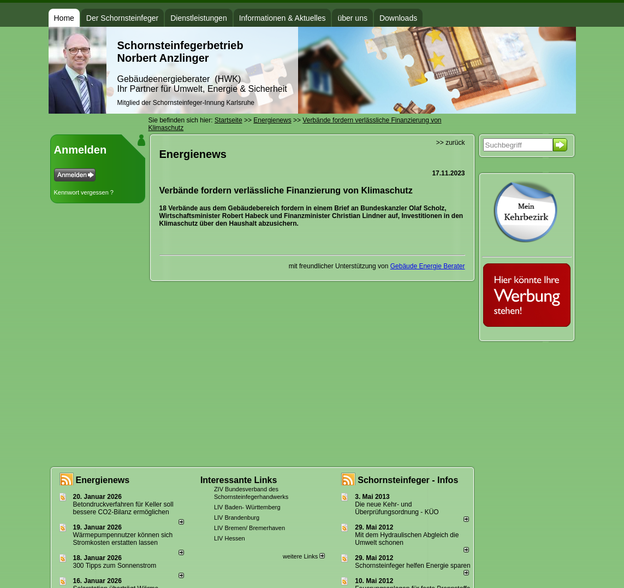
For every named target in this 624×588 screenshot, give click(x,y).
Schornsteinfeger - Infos (408, 480)
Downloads (398, 18)
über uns (352, 18)
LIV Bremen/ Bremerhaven (249, 528)
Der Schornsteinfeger (122, 18)
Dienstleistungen (198, 18)
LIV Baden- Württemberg (247, 507)
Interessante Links (238, 480)
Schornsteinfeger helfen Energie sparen (412, 565)
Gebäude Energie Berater (427, 266)
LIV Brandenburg (236, 517)
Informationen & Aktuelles (282, 18)
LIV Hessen (229, 538)
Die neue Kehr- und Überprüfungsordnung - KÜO (396, 508)
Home (64, 18)
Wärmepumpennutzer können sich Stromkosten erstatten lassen (123, 538)
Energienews (103, 480)
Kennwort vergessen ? (84, 192)
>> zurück (450, 142)
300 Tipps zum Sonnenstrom (115, 565)
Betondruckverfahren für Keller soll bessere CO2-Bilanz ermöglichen (123, 508)
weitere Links (304, 556)
